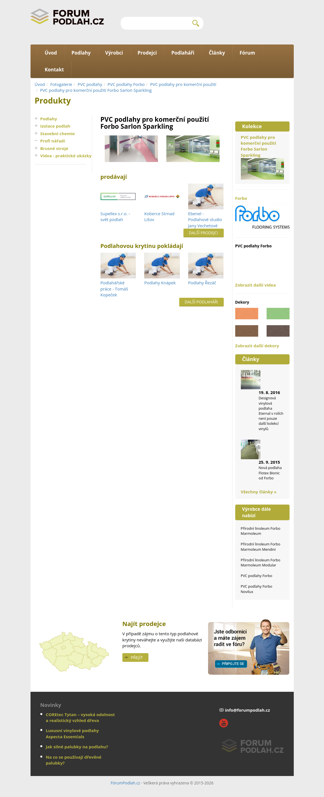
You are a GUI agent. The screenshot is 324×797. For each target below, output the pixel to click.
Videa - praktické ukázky (66, 155)
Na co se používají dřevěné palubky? (74, 760)
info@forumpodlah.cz (247, 710)
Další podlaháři (201, 301)
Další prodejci (203, 232)
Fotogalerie (61, 84)
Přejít (137, 657)
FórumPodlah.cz (125, 783)
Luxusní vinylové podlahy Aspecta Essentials (72, 733)
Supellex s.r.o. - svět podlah (115, 216)
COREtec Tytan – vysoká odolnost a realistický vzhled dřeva (80, 717)
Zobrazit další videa (255, 285)
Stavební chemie (57, 133)
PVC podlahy (90, 84)
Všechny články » (259, 491)
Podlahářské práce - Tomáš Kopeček (114, 288)
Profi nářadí (52, 141)
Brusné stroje (54, 148)
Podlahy (48, 118)
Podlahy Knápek (160, 282)
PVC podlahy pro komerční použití (183, 84)
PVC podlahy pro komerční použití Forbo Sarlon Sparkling (96, 90)
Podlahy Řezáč (202, 282)
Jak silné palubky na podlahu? (77, 746)
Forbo (262, 213)
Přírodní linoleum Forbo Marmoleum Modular (260, 562)
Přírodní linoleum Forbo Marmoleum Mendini (260, 547)
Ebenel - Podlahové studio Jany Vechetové (205, 219)
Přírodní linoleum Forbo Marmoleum (260, 531)
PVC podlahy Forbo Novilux (256, 589)
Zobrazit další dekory (257, 345)
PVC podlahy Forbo (126, 84)
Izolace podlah (55, 126)
